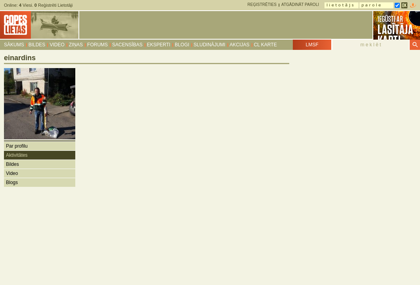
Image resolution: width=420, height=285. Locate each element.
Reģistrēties (262, 4)
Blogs (12, 182)
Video (57, 45)
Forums (97, 45)
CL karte (265, 45)
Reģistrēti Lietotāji (53, 5)
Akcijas (240, 45)
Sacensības (127, 45)
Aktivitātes (17, 155)
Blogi (182, 45)
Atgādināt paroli (300, 4)
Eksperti (158, 45)
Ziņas (76, 45)
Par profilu (17, 146)
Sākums (14, 45)
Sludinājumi (209, 45)
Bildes (37, 45)
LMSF (311, 45)
